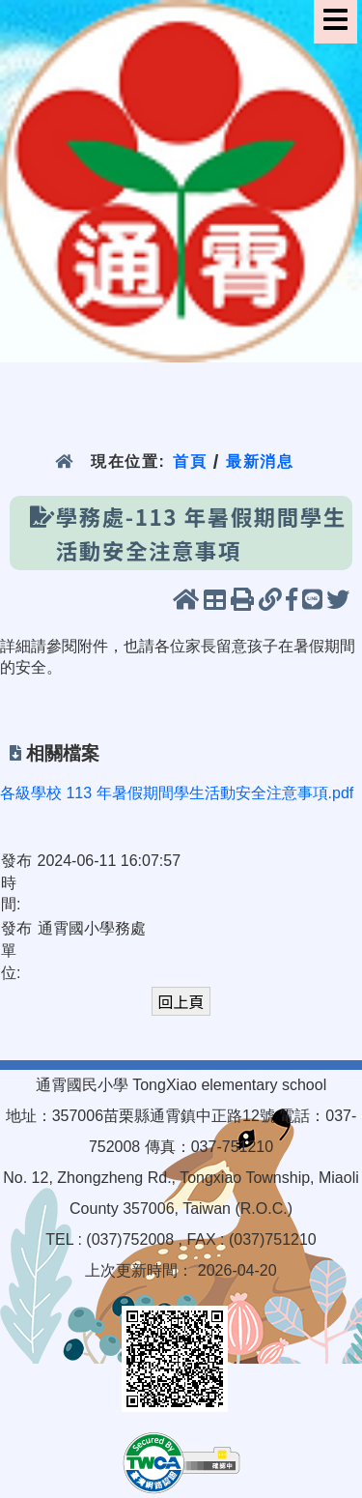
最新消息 (260, 461)
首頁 (189, 461)
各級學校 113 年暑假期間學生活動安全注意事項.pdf (176, 793)
